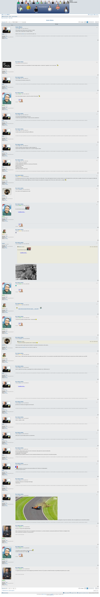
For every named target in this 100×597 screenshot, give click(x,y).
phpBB (52, 594)
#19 (16, 367)
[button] (85, 22)
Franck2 (3, 243)
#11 (16, 205)
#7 (15, 145)
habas (19, 28)
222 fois (5, 247)
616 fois (6, 38)
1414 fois (5, 183)
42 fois (6, 73)
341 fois (5, 37)
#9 (15, 176)
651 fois (5, 220)
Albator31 (3, 538)
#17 (16, 338)
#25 (16, 464)
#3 (15, 78)
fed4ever (3, 105)
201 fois (5, 72)
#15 (16, 304)
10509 (6, 540)
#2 (15, 63)
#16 (16, 317)
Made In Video (44, 594)
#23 (16, 433)
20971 (6, 36)
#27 (16, 495)
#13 (16, 243)
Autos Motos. (50, 20)
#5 (15, 114)
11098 (6, 236)
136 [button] (96, 22)
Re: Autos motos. (19, 61)
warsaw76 (3, 195)
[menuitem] (8, 14)
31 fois (6, 200)
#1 (15, 28)
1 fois (5, 199)
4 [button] (91, 22)
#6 (15, 130)
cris (2, 68)
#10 (16, 189)
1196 (6, 245)
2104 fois (6, 184)
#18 (16, 354)
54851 (6, 107)
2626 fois (6, 109)
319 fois (6, 542)
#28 (16, 526)
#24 (16, 449)
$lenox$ (3, 179)
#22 (16, 418)
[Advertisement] (54, 51)
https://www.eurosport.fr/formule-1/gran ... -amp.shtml (28, 308)
